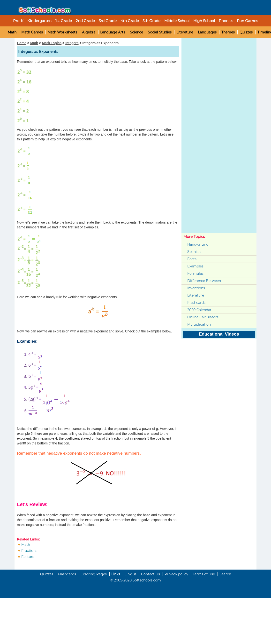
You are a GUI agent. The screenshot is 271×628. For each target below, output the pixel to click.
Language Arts (112, 32)
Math (12, 32)
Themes (228, 32)
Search (225, 574)
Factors (27, 557)
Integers (71, 43)
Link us (130, 574)
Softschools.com (147, 580)
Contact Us (150, 574)
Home (21, 43)
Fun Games (247, 20)
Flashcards (196, 302)
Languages (207, 32)
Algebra (88, 32)
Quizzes (246, 32)
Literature (184, 32)
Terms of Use (204, 574)
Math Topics (52, 43)
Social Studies (160, 32)
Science (136, 32)
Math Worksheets (62, 32)
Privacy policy (176, 574)
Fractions (29, 550)
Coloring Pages (94, 574)
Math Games (32, 32)
